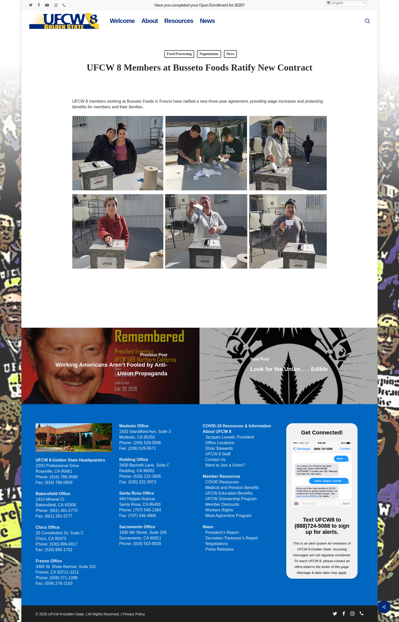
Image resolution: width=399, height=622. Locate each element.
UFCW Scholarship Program (231, 499)
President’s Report (222, 532)
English (335, 3)
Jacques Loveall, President (229, 437)
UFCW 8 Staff (217, 454)
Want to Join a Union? (225, 465)
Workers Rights (219, 510)
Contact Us (215, 459)
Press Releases (219, 549)
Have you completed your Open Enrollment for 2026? (199, 5)
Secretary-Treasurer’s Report (231, 538)
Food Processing (179, 54)
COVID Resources (222, 482)
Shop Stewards (219, 448)
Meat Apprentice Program (228, 515)
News (230, 54)
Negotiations (209, 54)
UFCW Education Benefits (229, 493)
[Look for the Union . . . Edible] (289, 366)
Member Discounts (222, 504)
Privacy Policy (134, 614)
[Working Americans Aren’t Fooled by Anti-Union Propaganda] (110, 366)
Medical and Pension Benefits (232, 487)
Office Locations (219, 443)
